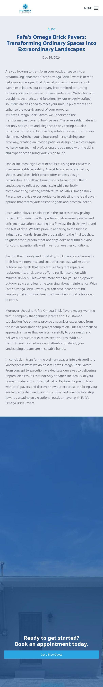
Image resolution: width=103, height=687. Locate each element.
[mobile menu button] (96, 8)
